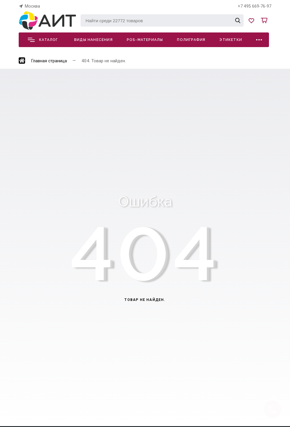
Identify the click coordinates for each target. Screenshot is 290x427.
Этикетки (230, 40)
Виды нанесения (93, 40)
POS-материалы (145, 40)
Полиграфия (191, 40)
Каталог (43, 40)
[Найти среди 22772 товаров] (162, 20)
